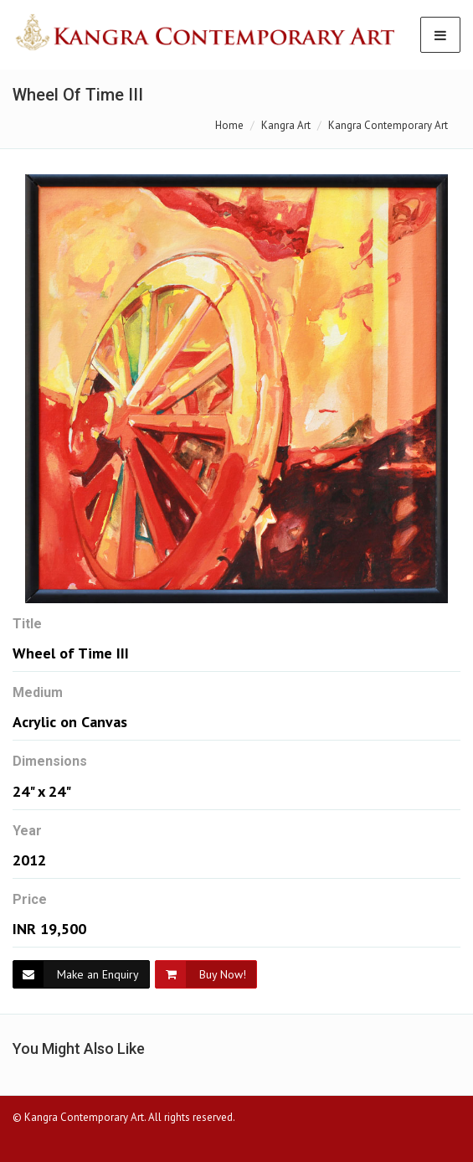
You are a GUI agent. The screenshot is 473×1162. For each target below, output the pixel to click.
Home (229, 125)
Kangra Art (286, 125)
